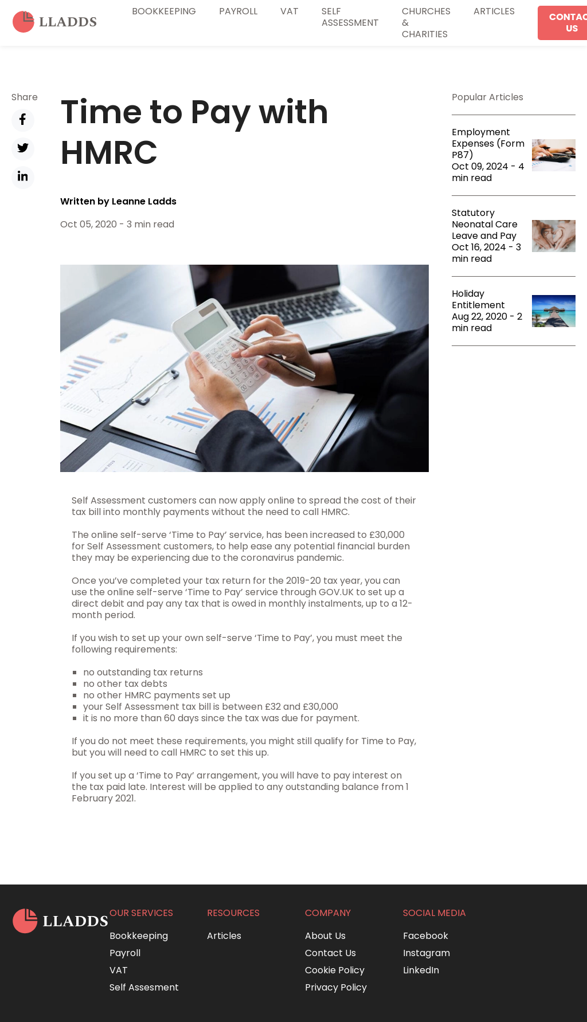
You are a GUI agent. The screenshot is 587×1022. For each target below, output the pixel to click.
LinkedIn (421, 970)
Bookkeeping (164, 11)
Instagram (426, 953)
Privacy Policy (336, 987)
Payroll (238, 11)
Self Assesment (144, 987)
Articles (494, 11)
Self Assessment (350, 17)
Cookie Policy (335, 970)
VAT (289, 11)
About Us (325, 935)
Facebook (425, 935)
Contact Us (330, 953)
